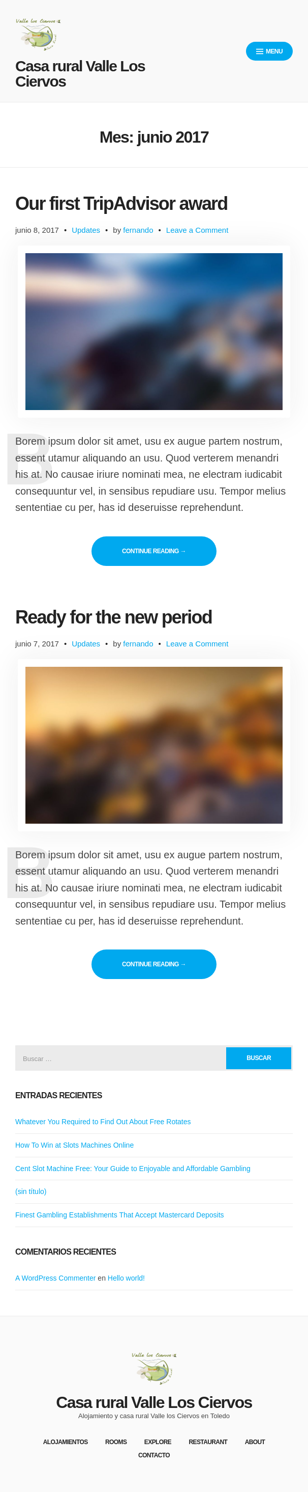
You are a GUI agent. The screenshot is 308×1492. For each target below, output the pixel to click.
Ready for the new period (113, 617)
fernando (138, 230)
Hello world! (126, 1278)
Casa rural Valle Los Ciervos (80, 74)
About (255, 1442)
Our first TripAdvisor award (121, 203)
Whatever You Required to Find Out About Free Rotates (103, 1122)
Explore (157, 1442)
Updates (86, 230)
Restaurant (208, 1442)
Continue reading (169, 551)
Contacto (154, 1455)
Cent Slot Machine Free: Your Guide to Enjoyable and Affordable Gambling (133, 1168)
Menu (269, 51)
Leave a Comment (197, 230)
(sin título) (30, 1191)
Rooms (116, 1442)
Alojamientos (65, 1442)
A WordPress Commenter (55, 1278)
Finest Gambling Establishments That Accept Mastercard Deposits (119, 1215)
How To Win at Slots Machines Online (74, 1145)
